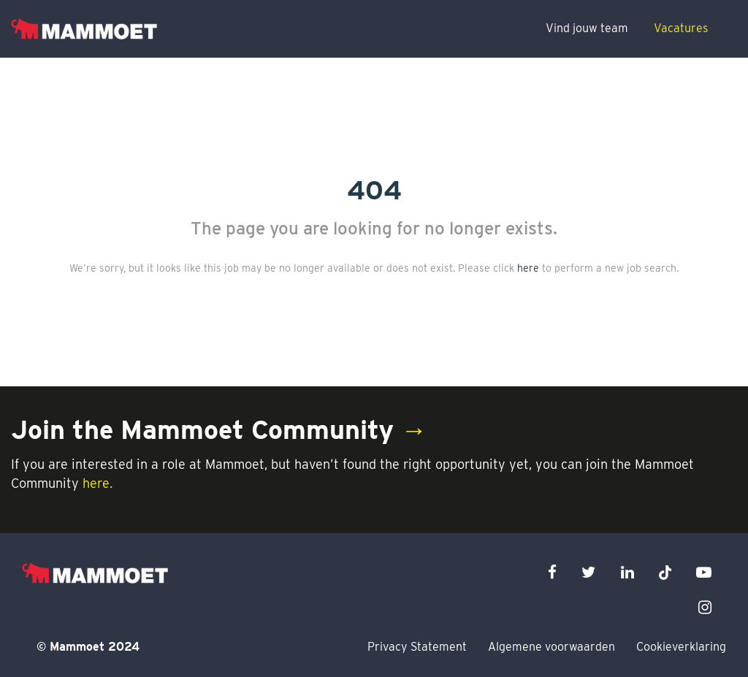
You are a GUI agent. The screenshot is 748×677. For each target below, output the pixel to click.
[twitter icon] (588, 572)
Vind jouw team (587, 28)
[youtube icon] (704, 572)
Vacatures (681, 28)
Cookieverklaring (681, 647)
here (528, 268)
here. (97, 483)
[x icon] (665, 572)
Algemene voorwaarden (551, 647)
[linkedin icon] (627, 572)
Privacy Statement (417, 647)
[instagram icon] (705, 607)
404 (374, 190)
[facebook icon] (552, 572)
